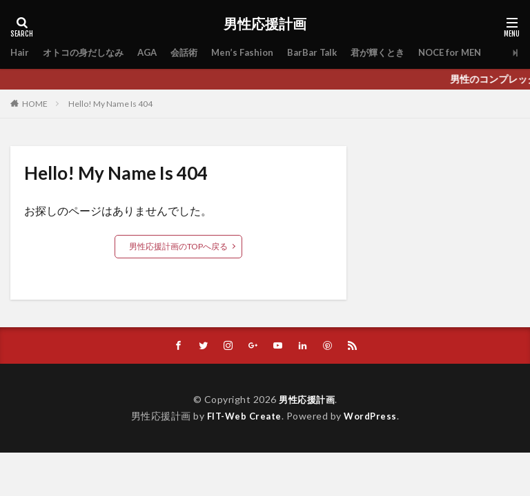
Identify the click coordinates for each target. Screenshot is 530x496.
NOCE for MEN (474, 53)
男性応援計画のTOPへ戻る (178, 246)
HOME (35, 103)
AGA (155, 53)
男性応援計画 (265, 24)
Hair (20, 53)
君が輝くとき (397, 53)
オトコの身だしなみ (87, 53)
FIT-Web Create (242, 416)
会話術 (194, 53)
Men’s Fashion (255, 53)
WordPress (373, 416)
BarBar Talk (327, 53)
